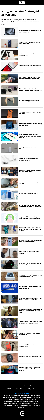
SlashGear (22, 403)
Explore (21, 395)
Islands (16, 399)
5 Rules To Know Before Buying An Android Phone (28, 194)
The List (16, 405)
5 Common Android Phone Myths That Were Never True (30, 264)
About (12, 386)
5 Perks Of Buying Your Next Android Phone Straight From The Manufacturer (30, 206)
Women (36, 405)
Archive (19, 386)
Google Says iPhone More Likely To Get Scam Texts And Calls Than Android (30, 217)
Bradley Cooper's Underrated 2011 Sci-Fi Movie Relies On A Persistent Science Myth (30, 311)
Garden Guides (7, 397)
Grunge (20, 397)
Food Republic (35, 395)
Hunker (10, 399)
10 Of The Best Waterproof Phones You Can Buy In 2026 (30, 54)
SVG (27, 403)
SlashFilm (14, 403)
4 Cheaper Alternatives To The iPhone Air (30, 147)
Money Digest (8, 401)
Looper (28, 399)
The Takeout (23, 405)
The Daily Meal (8, 405)
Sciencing (7, 403)
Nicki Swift (16, 401)
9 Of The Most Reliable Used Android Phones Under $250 (29, 101)
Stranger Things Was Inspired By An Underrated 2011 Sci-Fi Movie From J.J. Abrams (30, 369)
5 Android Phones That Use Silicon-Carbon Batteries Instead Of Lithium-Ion (30, 89)
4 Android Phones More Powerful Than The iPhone (30, 113)
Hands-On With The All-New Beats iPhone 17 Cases (29, 345)
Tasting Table (34, 403)
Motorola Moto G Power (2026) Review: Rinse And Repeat (29, 43)
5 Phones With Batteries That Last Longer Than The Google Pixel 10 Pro (30, 241)
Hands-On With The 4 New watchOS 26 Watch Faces (30, 357)
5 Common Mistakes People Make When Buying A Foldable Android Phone (30, 299)
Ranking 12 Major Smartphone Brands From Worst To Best (30, 66)
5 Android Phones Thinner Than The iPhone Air (29, 252)
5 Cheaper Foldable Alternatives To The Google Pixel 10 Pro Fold (30, 31)
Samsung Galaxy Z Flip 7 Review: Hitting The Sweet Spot (30, 124)
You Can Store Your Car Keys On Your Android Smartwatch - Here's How (29, 78)
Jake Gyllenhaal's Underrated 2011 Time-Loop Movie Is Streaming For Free (30, 322)
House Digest (37, 397)
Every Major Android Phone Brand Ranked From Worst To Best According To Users (30, 136)
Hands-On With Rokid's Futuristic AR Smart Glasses (29, 334)
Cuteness (15, 395)
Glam (14, 397)
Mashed (34, 399)
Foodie (27, 395)
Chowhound (7, 395)
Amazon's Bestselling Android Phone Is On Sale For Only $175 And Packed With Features (30, 229)
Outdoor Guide (25, 401)
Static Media (13, 389)
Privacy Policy (29, 386)
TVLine (30, 405)
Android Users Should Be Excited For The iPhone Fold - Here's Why (30, 275)
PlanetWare (34, 401)
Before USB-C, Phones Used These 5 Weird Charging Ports (29, 159)
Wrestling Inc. (22, 407)
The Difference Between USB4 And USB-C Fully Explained (30, 287)
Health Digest (28, 397)
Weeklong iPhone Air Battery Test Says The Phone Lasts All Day (30, 171)
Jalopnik (22, 399)
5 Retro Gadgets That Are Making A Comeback (29, 182)
